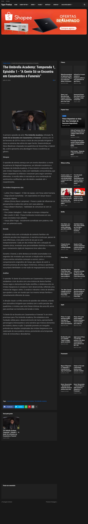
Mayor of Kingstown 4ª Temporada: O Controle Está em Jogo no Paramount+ (66, 368)
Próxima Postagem (51, 502)
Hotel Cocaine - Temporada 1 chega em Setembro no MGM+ (77, 152)
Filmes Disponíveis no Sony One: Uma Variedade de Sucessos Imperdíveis (71, 121)
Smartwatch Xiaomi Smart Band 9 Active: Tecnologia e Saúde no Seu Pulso (79, 97)
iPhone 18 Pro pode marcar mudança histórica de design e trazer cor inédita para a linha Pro (79, 320)
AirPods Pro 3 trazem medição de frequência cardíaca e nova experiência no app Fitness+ (79, 78)
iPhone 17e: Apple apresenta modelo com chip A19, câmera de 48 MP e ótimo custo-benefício (66, 320)
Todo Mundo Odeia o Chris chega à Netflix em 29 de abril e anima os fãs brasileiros (79, 227)
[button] (84, 4)
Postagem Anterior (7, 502)
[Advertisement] (44, 47)
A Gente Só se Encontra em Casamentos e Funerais (24, 63)
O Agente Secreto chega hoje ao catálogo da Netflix (66, 245)
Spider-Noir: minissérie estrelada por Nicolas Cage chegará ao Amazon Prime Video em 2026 (79, 273)
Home (2, 1)
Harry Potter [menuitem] (24, 4)
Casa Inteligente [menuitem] (66, 4)
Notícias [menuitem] (47, 4)
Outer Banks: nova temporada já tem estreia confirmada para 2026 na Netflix (66, 226)
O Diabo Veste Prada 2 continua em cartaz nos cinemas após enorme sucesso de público (66, 200)
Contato (8, 1)
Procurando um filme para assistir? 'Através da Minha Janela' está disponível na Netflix (77, 143)
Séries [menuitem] (33, 4)
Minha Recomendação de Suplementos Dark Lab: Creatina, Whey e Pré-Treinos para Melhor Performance (66, 78)
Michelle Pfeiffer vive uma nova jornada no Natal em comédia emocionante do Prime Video (79, 293)
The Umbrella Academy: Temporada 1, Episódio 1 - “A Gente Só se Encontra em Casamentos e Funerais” (11, 433)
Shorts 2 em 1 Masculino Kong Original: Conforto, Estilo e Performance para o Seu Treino (66, 98)
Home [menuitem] (15, 4)
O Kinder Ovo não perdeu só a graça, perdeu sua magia (78, 198)
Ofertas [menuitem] (55, 4)
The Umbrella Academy (40, 401)
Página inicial (6, 63)
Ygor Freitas (6, 4)
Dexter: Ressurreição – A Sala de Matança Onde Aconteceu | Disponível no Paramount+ (79, 387)
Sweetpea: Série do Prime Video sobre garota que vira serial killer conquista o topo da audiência (66, 273)
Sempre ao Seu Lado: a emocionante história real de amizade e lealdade (79, 368)
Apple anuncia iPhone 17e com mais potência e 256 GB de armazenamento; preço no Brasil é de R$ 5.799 (79, 341)
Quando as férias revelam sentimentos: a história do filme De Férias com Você (79, 246)
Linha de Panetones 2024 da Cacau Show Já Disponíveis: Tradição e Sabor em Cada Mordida (78, 132)
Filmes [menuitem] (40, 4)
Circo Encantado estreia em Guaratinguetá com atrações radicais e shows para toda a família (79, 179)
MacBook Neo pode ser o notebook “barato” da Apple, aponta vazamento (65, 339)
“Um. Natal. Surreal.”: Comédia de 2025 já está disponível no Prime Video (66, 292)
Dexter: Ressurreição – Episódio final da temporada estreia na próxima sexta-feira (66, 386)
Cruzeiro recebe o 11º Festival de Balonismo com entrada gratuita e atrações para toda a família (66, 178)
